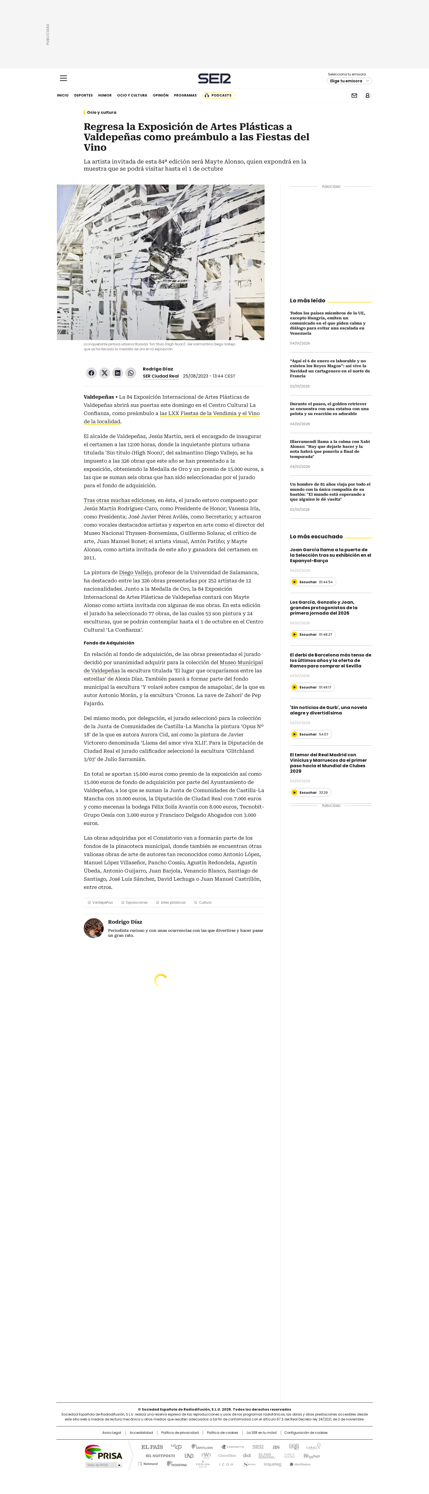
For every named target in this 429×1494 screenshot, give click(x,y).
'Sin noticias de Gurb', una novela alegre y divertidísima (328, 710)
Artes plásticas (173, 902)
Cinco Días (225, 1455)
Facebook (91, 372)
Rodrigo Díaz (158, 369)
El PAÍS (150, 1446)
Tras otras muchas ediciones (119, 500)
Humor (105, 95)
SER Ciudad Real (161, 376)
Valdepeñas (102, 902)
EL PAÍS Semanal (265, 1455)
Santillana (199, 1446)
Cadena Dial (245, 1455)
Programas (185, 95)
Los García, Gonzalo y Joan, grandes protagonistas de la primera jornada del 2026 (324, 607)
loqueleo (272, 1463)
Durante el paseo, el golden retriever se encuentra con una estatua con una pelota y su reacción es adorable (329, 409)
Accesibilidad (141, 1433)
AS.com (275, 1446)
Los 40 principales (174, 1446)
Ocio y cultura (132, 95)
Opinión (161, 95)
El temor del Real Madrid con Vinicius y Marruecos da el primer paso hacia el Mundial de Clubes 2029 (328, 763)
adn (293, 1446)
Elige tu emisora (346, 81)
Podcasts (221, 95)
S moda (248, 1463)
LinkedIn (117, 372)
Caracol (313, 1446)
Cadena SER (214, 78)
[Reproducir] (294, 582)
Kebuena (311, 1455)
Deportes (83, 95)
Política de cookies (222, 1433)
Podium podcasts (201, 1463)
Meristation (299, 1463)
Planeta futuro (288, 1455)
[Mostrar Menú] (63, 78)
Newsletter (354, 95)
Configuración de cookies (306, 1433)
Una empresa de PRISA (103, 1452)
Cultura (205, 902)
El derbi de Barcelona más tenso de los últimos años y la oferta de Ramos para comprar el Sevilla (330, 660)
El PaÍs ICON (225, 1463)
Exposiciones (137, 902)
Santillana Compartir (230, 1446)
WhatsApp (130, 372)
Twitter (104, 372)
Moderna (176, 1463)
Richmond (148, 1463)
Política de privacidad (180, 1433)
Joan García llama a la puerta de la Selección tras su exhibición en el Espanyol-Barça (330, 555)
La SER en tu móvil (262, 1433)
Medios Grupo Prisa (103, 1465)
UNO (187, 1455)
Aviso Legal (111, 1433)
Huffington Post (158, 1455)
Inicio (63, 95)
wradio (204, 1455)
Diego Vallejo (135, 572)
